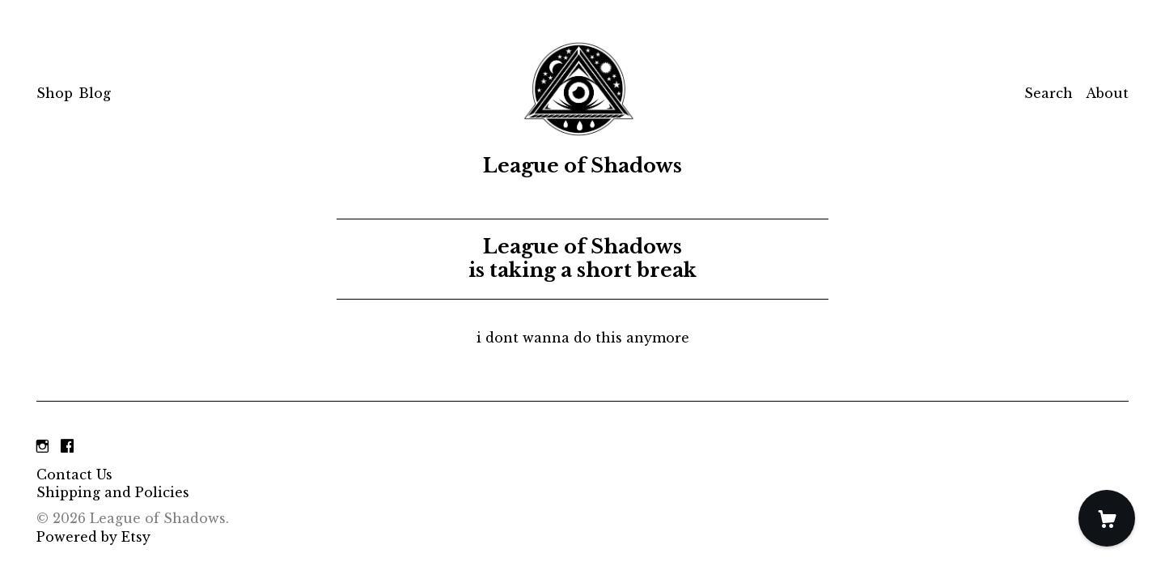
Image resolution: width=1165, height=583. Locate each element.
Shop (54, 93)
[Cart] (1106, 518)
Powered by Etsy (93, 537)
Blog (94, 93)
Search (1048, 93)
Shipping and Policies (112, 492)
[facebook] (67, 447)
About (1107, 93)
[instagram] (42, 447)
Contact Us (74, 474)
